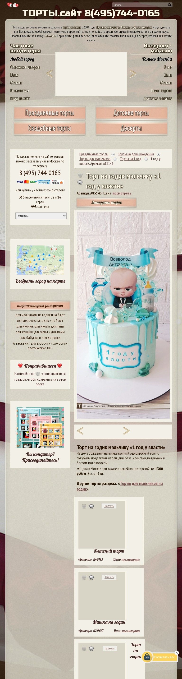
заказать (50, 36)
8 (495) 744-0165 (40, 172)
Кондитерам (19, 90)
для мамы (58, 331)
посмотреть (122, 193)
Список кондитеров (25, 67)
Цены (14, 75)
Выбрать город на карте (40, 281)
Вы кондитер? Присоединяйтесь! (40, 457)
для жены (41, 331)
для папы (57, 326)
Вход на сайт (20, 98)
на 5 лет (59, 314)
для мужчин (24, 326)
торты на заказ (72, 27)
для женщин (24, 331)
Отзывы (16, 82)
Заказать (109, 506)
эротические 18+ (40, 348)
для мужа (41, 326)
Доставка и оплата (158, 98)
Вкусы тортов (161, 90)
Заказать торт (107, 202)
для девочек (26, 320)
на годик (44, 314)
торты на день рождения (40, 305)
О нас (168, 67)
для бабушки (29, 337)
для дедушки (50, 337)
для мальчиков (26, 314)
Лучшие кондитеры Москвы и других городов (124, 27)
